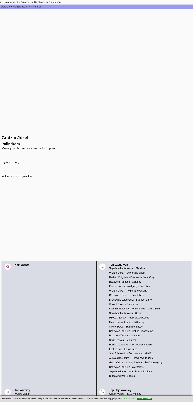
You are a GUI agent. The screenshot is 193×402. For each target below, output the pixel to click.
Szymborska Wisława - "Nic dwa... (128, 268)
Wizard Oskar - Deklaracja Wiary (127, 272)
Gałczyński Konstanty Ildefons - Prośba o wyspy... (136, 362)
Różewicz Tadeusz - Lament (124, 335)
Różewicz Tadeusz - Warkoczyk (126, 367)
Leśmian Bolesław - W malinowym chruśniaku (134, 308)
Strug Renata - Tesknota (122, 340)
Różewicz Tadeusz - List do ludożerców (131, 331)
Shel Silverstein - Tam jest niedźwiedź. (130, 353)
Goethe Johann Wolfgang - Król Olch (129, 286)
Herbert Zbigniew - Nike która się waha (130, 344)
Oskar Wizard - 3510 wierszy (125, 393)
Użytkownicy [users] (41, 2)
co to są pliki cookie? (129, 399)
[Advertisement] (96, 32)
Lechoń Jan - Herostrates (123, 349)
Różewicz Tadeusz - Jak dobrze (126, 295)
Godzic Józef (20, 6)
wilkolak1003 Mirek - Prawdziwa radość (131, 358)
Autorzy (5, 6)
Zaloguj (57, 2)
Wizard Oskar (22, 393)
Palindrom (36, 6)
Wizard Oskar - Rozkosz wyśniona (128, 290)
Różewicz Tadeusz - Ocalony (125, 281)
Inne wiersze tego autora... (20, 176)
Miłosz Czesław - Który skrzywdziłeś (129, 317)
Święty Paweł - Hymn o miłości (126, 326)
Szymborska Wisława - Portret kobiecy (130, 371)
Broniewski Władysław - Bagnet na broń (131, 299)
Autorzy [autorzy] (25, 2)
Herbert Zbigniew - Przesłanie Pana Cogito (132, 277)
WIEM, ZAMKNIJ (145, 399)
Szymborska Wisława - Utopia (125, 313)
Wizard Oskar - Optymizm (123, 304)
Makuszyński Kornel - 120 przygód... (129, 322)
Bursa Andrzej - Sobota (122, 376)
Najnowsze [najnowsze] (10, 2)
